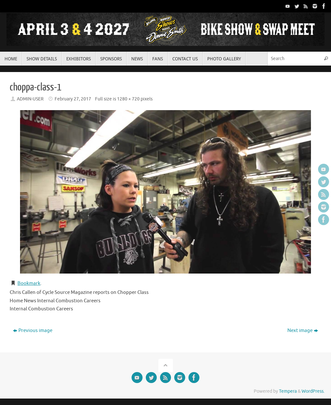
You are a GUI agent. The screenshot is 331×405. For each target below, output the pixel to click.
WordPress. (313, 391)
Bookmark (28, 283)
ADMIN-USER (30, 99)
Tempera (288, 391)
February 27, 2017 (73, 99)
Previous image (32, 330)
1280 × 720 (128, 99)
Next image (302, 330)
